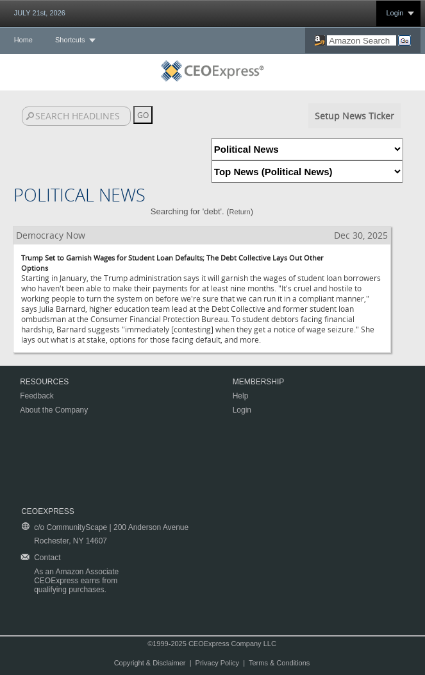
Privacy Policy (217, 663)
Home (23, 40)
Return (240, 212)
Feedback (37, 395)
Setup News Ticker (354, 116)
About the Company (54, 410)
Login (394, 13)
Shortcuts (70, 40)
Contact (47, 557)
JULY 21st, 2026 (39, 13)
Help (241, 395)
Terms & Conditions (279, 663)
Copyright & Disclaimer (150, 663)
